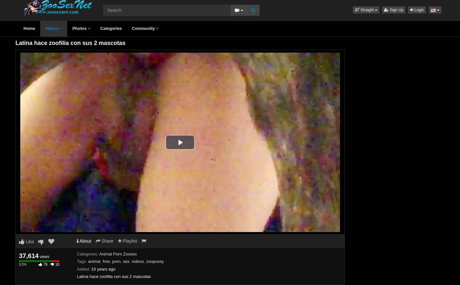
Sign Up (393, 10)
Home (29, 28)
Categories (111, 28)
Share (105, 241)
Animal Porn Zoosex (118, 254)
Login (417, 10)
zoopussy (155, 261)
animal (94, 261)
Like (26, 241)
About (84, 241)
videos (138, 261)
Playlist (127, 241)
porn (116, 261)
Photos (81, 28)
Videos (53, 28)
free (106, 261)
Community (145, 28)
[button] (366, 9)
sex (126, 261)
